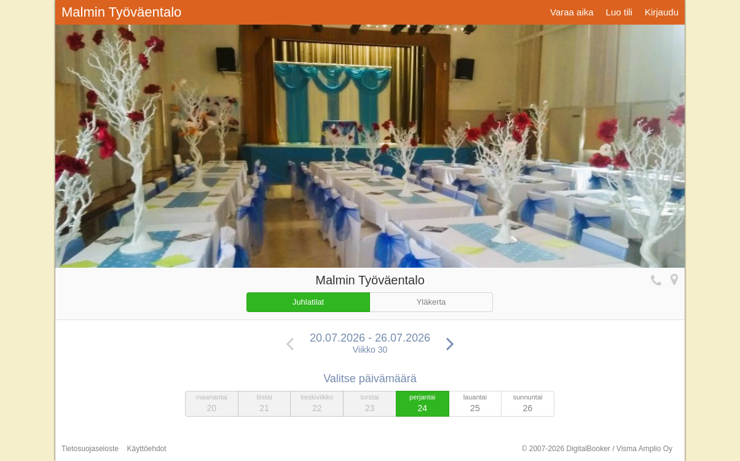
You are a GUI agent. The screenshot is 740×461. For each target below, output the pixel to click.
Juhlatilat (308, 302)
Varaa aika (572, 12)
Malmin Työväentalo (121, 12)
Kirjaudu (662, 12)
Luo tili (619, 12)
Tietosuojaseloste (90, 448)
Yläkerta (431, 302)
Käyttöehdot (147, 448)
